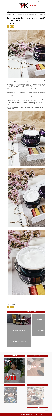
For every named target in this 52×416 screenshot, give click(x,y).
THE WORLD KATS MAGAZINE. (25, 414)
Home (9, 14)
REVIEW (13, 14)
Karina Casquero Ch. (21, 302)
